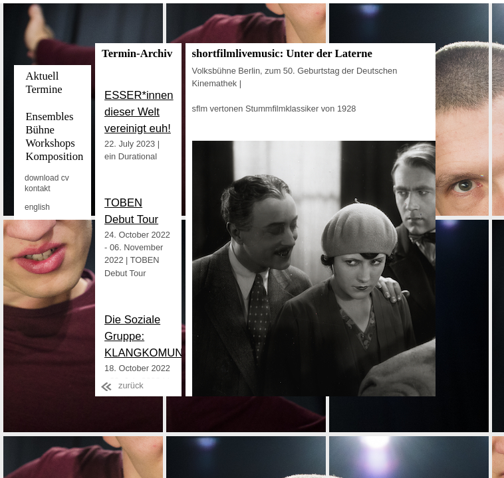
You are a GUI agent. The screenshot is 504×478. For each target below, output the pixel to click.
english (37, 207)
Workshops (49, 143)
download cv (47, 178)
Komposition (54, 156)
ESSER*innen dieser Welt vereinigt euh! (139, 112)
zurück (131, 385)
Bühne (39, 129)
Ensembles (49, 116)
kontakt (38, 188)
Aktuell (42, 76)
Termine (43, 89)
